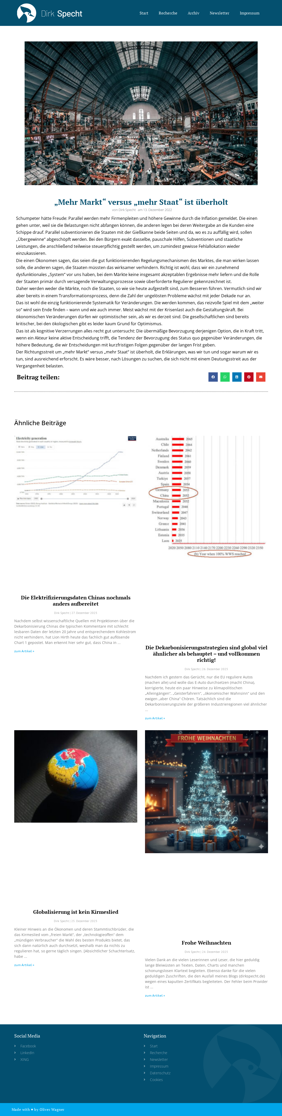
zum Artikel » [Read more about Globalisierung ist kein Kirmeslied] (24, 965)
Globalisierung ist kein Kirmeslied (75, 911)
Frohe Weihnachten (206, 942)
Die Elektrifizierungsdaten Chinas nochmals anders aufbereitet (76, 600)
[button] (213, 377)
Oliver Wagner (52, 1109)
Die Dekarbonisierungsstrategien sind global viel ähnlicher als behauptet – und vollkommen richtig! (206, 653)
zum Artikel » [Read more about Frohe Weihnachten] (155, 995)
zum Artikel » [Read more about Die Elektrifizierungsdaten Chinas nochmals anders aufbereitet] (24, 651)
